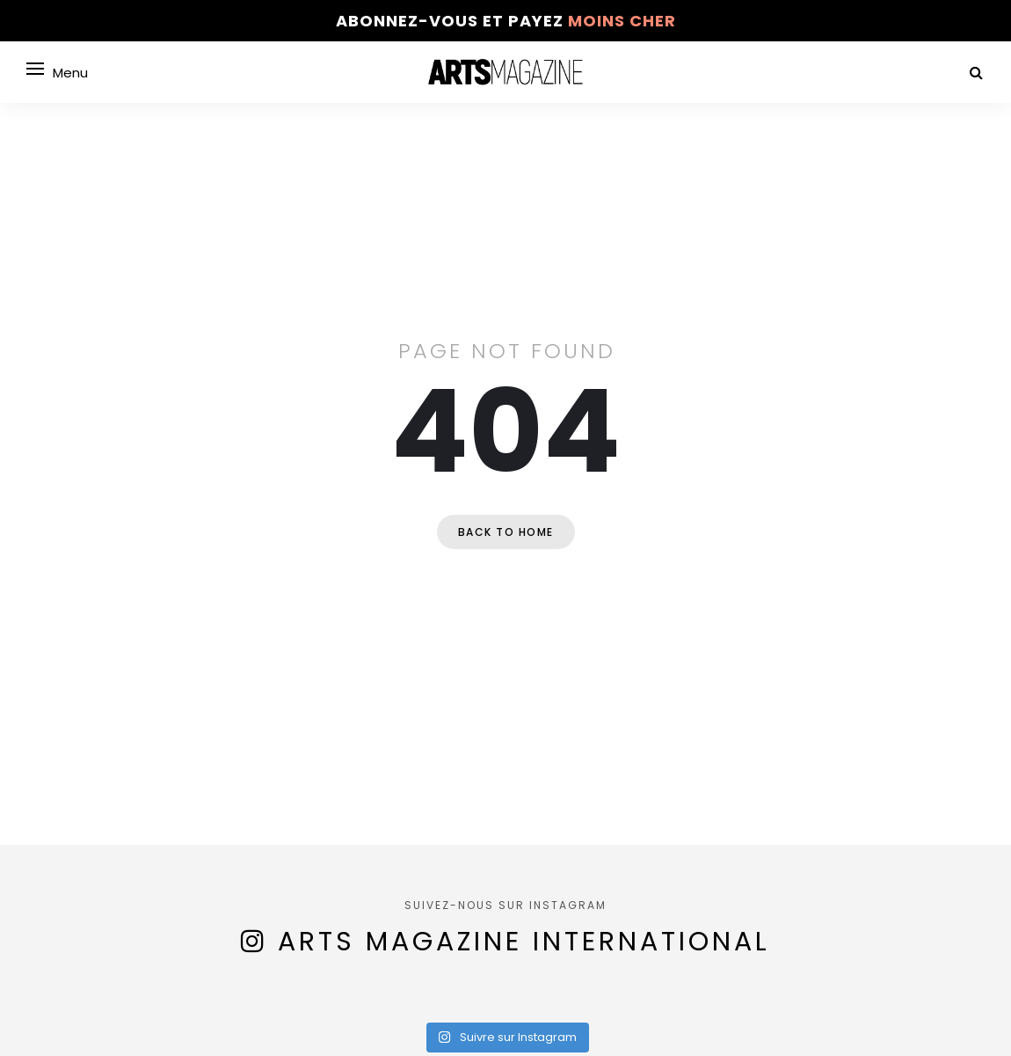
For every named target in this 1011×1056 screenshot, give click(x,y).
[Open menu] (35, 68)
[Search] (976, 72)
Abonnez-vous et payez (506, 21)
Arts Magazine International (524, 941)
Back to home (506, 531)
